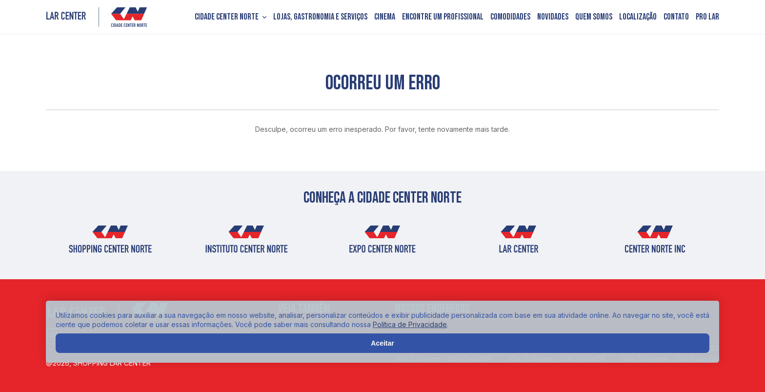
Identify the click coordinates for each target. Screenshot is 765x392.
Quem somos (593, 17)
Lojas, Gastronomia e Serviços (320, 17)
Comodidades (510, 17)
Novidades (552, 17)
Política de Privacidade (410, 324)
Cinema (384, 17)
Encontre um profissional (442, 17)
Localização (638, 17)
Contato (676, 17)
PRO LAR (707, 17)
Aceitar (382, 343)
